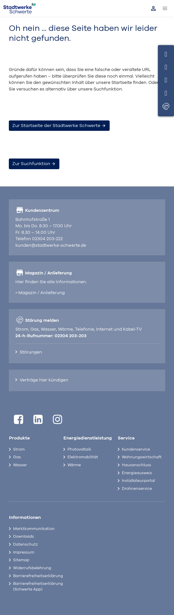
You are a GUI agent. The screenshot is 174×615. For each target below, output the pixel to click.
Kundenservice (136, 449)
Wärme (74, 465)
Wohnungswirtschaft (142, 457)
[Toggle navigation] (165, 8)
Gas (17, 457)
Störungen (31, 352)
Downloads (23, 536)
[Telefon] (166, 66)
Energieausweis (137, 473)
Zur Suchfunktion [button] (34, 163)
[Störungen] (166, 106)
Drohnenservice (137, 489)
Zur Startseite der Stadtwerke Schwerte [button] (59, 125)
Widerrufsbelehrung (32, 568)
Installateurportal (138, 481)
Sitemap (21, 560)
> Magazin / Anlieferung (40, 293)
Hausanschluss (136, 465)
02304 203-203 (71, 336)
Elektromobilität (83, 457)
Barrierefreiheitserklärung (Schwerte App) (34, 586)
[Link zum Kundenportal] (153, 8)
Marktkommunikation (34, 529)
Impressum (23, 552)
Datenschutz (25, 544)
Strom (19, 449)
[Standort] (166, 92)
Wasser (20, 465)
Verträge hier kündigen (44, 380)
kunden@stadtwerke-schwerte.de (50, 245)
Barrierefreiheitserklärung (34, 576)
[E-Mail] (166, 79)
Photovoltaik (79, 449)
